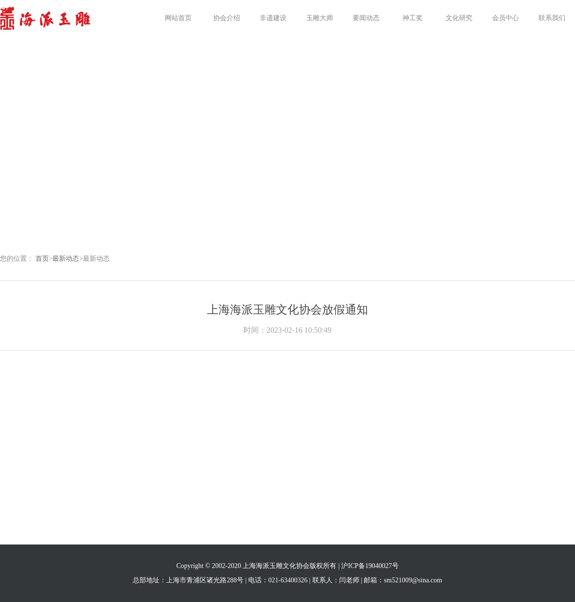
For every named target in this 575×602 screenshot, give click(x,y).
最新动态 (65, 258)
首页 (42, 258)
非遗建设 (273, 18)
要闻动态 (366, 18)
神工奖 (412, 18)
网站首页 (178, 18)
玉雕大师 (319, 18)
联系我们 (552, 18)
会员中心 (505, 18)
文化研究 (459, 18)
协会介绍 (226, 18)
